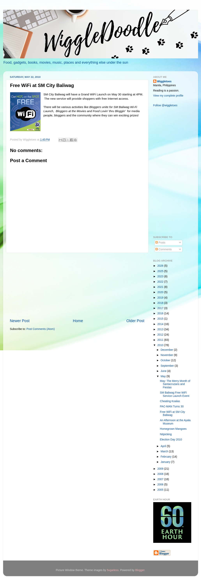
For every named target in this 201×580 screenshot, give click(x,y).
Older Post (135, 321)
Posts (160, 242)
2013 (160, 329)
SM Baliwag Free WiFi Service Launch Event (174, 394)
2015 (160, 318)
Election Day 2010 (171, 439)
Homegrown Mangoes (173, 428)
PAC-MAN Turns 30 (171, 406)
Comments (163, 249)
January (166, 461)
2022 (160, 281)
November (167, 355)
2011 (160, 339)
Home (78, 321)
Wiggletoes (164, 81)
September (168, 365)
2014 (160, 324)
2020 (160, 292)
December (167, 349)
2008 (160, 473)
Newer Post (20, 321)
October (166, 360)
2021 (160, 286)
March (165, 451)
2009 (160, 468)
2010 (160, 345)
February (166, 456)
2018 (160, 302)
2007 (160, 479)
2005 (160, 489)
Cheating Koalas (170, 401)
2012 (160, 334)
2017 (160, 308)
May (163, 376)
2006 (160, 484)
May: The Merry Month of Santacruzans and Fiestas (175, 384)
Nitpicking (166, 434)
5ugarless (113, 570)
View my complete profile (168, 95)
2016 (160, 313)
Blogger (139, 570)
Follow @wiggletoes (165, 105)
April (164, 446)
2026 (160, 265)
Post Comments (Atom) (41, 328)
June (164, 371)
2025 (160, 271)
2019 (160, 297)
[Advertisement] (77, 285)
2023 (160, 276)
